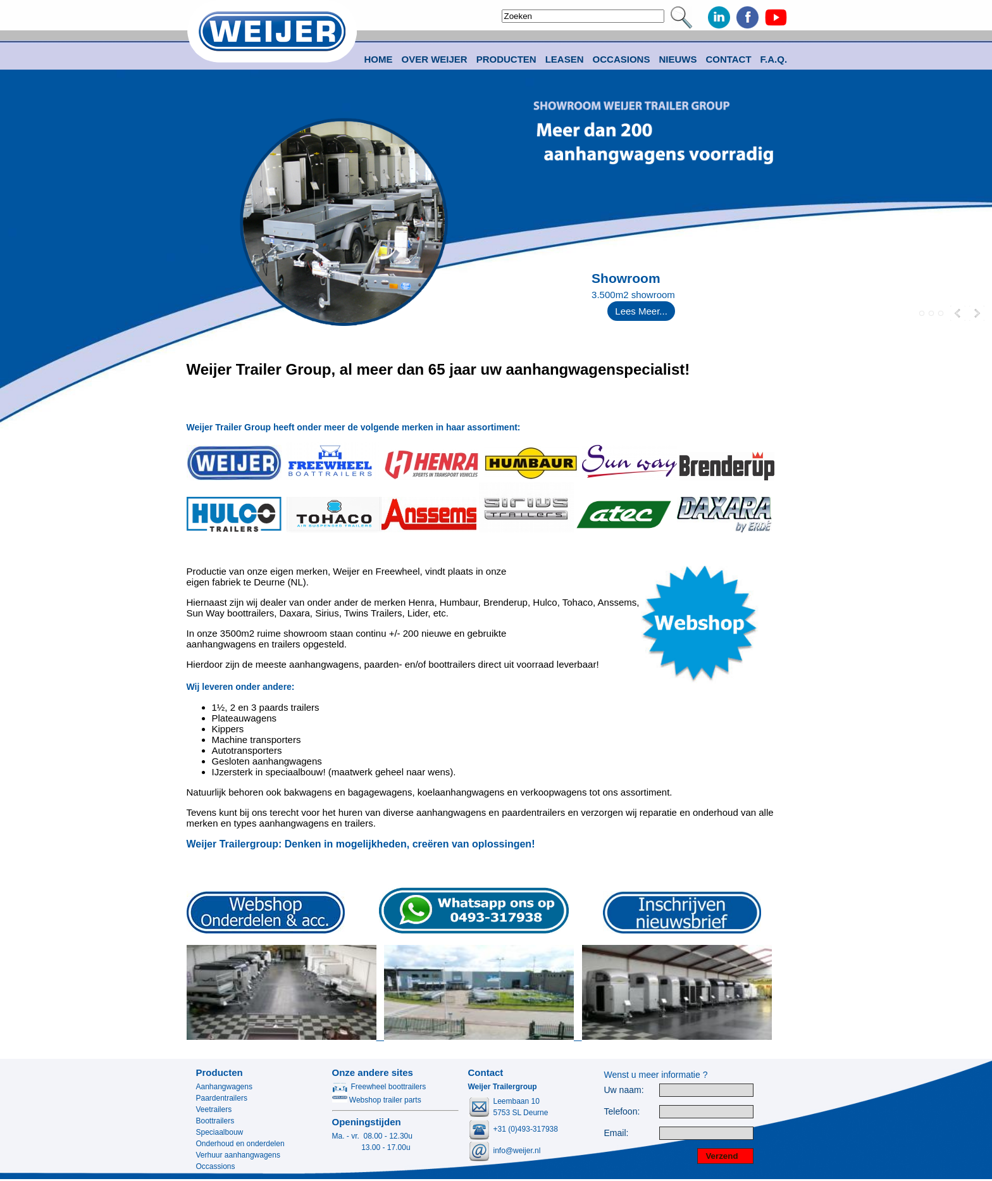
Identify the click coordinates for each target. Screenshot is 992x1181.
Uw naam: (624, 1090)
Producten (219, 1072)
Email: (616, 1133)
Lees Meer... (641, 311)
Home (378, 59)
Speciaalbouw (220, 1132)
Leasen (564, 59)
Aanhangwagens (224, 1086)
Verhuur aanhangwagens (238, 1155)
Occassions (215, 1166)
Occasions (621, 59)
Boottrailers (215, 1120)
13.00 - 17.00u (371, 1147)
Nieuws (678, 59)
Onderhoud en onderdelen (240, 1143)
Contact (728, 59)
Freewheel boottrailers (379, 1086)
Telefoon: (622, 1111)
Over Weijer (435, 59)
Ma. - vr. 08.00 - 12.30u (372, 1136)
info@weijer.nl (517, 1150)
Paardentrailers (221, 1098)
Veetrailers (214, 1109)
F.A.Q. (774, 59)
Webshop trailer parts (376, 1100)
